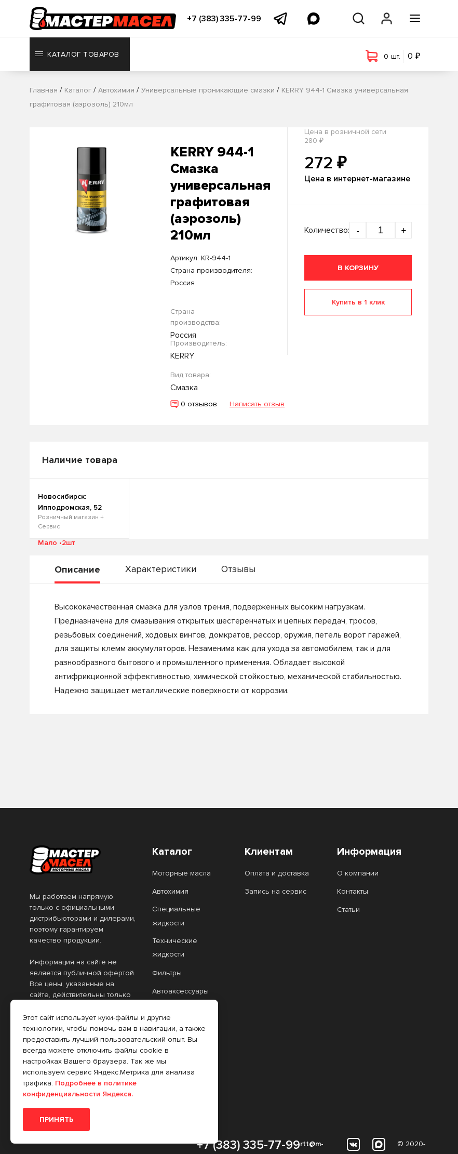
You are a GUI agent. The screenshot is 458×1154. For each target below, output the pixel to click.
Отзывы (238, 569)
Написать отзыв (257, 404)
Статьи (348, 909)
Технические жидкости (174, 947)
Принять (56, 1119)
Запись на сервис (275, 891)
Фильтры (167, 973)
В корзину (358, 267)
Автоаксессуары (180, 991)
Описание (77, 569)
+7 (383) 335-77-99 (224, 19)
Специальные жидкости (176, 916)
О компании (358, 873)
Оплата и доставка (277, 873)
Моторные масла (181, 873)
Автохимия (170, 891)
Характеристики (160, 569)
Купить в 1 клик (358, 302)
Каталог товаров (77, 54)
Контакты (352, 891)
